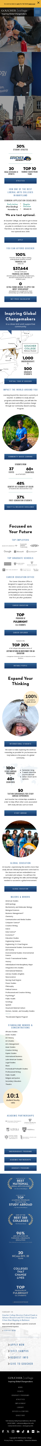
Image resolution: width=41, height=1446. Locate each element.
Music (7, 1065)
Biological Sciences (12, 910)
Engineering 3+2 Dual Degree (16, 944)
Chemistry (9, 916)
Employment (20, 1403)
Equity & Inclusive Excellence (20, 507)
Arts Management (12, 1044)
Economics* (9, 935)
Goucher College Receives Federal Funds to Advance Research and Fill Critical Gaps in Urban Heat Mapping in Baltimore (19, 1317)
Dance (7, 929)
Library (20, 1407)
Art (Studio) (9, 1041)
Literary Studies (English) (14, 974)
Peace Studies (10, 983)
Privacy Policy (8, 1440)
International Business (13, 1056)
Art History (9, 1038)
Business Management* (14, 913)
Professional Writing (13, 1072)
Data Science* (10, 932)
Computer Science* (12, 922)
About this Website (31, 1440)
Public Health (10, 998)
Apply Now (17, 1344)
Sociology (9, 1002)
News (20, 1387)
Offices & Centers (20, 1411)
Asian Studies (10, 1047)
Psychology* (10, 995)
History (8, 961)
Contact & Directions (14, 1426)
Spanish (8, 1005)
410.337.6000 (11, 1423)
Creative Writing (11, 925)
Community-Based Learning (20, 456)
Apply (20, 240)
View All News (10, 1330)
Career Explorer (20, 632)
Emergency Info (28, 1426)
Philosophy (9, 986)
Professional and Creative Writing (18, 992)
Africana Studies (11, 1031)
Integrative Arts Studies (14, 968)
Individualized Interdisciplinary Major (19, 964)
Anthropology (10, 904)
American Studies (11, 901)
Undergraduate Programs (20, 1151)
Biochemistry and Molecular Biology (18, 907)
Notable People (20, 666)
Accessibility (19, 1440)
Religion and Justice (12, 1078)
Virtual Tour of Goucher (20, 381)
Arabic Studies (10, 1035)
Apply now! (31, 4)
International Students (20, 744)
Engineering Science (12, 941)
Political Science (11, 989)
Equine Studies (11, 1053)
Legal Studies (10, 1062)
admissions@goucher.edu (25, 1423)
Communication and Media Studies (18, 919)
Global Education (20, 889)
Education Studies (12, 938)
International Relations (13, 971)
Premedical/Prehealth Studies (16, 1069)
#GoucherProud (21, 1302)
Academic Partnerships (20, 1160)
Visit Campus (19, 1351)
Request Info (19, 1357)
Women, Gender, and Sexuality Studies (20, 1011)
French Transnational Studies (16, 958)
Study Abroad (20, 813)
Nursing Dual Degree (13, 980)
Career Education (20, 605)
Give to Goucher (21, 1363)
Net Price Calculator (20, 299)
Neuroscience (10, 977)
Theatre (8, 1084)
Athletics (20, 181)
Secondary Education (13, 1081)
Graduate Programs (20, 1168)
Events (20, 1391)
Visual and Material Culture (15, 1008)
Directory (20, 1415)
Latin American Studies (13, 1059)
